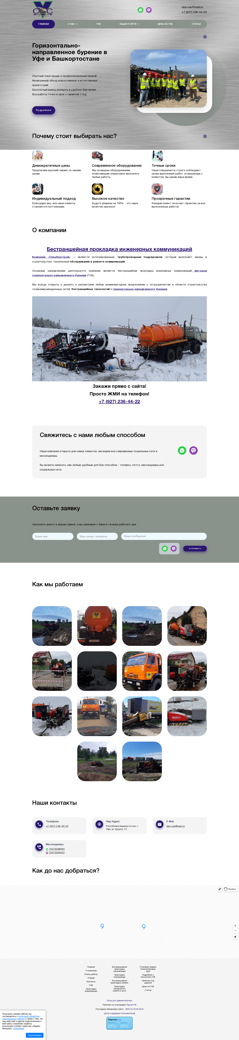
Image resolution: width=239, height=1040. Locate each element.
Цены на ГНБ (165, 24)
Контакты (91, 982)
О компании (91, 971)
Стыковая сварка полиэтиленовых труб (148, 969)
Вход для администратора (119, 1001)
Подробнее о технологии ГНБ (148, 976)
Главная (43, 24)
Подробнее (18, 1028)
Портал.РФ (131, 1005)
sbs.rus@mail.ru (192, 7)
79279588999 (57, 849)
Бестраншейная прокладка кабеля (119, 982)
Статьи (196, 24)
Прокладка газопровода (119, 976)
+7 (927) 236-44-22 (194, 12)
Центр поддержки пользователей (119, 1013)
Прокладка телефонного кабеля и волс (119, 989)
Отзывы (91, 978)
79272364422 (57, 853)
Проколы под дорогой (148, 982)
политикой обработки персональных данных (20, 1017)
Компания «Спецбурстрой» (51, 257)
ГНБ (98, 24)
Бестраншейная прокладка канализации (119, 969)
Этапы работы (91, 974)
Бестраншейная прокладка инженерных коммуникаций (119, 249)
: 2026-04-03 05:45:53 (133, 1009)
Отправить (195, 549)
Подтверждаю (35, 1035)
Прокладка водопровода (91, 990)
